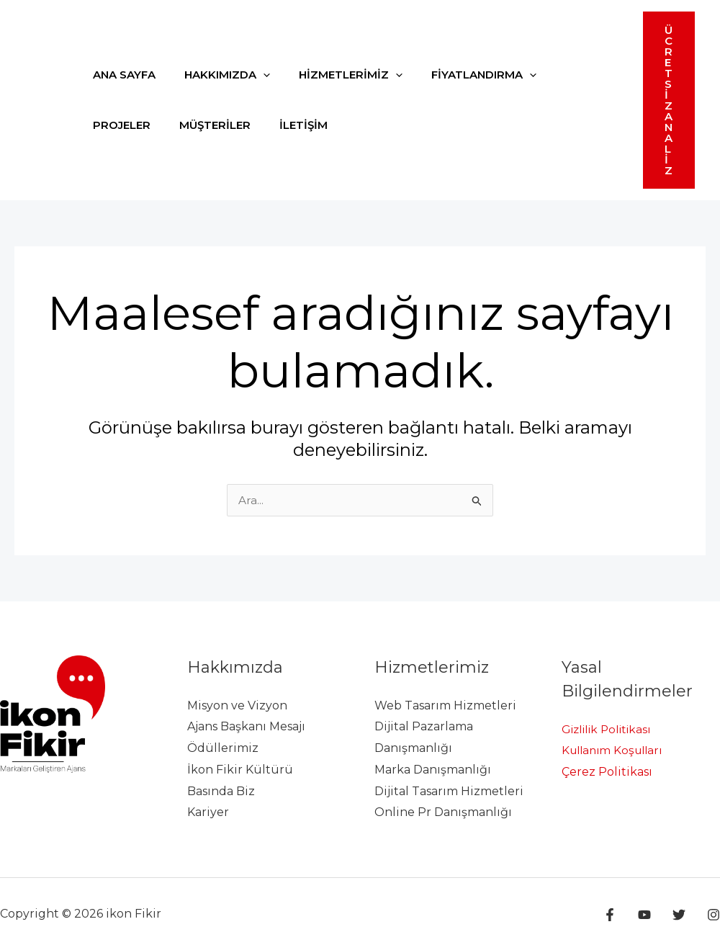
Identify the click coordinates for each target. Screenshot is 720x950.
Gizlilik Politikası (611, 729)
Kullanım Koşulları (616, 750)
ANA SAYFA (120, 74)
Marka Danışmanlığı (432, 769)
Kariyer (208, 812)
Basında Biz (221, 791)
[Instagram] (713, 914)
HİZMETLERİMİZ (332, 74)
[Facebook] (620, 914)
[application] (252, 74)
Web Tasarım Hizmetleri (445, 705)
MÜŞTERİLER (125, 125)
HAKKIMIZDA (216, 74)
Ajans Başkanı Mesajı (246, 726)
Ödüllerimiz (222, 748)
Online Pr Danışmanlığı (443, 812)
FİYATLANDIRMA (458, 74)
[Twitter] (682, 914)
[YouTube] (651, 914)
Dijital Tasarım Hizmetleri (448, 791)
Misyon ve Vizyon (237, 705)
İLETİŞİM (206, 125)
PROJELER (561, 74)
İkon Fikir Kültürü (240, 769)
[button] (669, 100)
